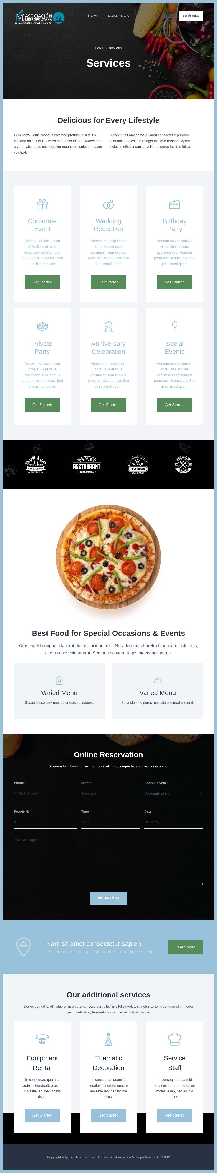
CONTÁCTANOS (191, 16)
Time (86, 811)
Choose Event (156, 783)
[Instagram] (164, 16)
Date (149, 811)
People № (22, 811)
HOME (93, 16)
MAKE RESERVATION (108, 898)
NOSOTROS (118, 16)
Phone (20, 783)
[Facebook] (157, 16)
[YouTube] (172, 16)
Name (86, 783)
